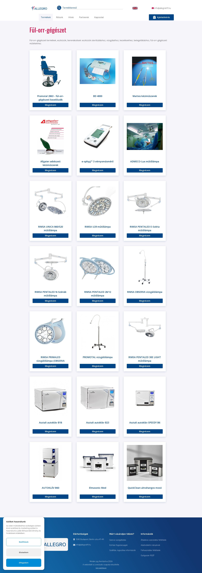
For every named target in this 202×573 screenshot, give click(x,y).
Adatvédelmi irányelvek (150, 545)
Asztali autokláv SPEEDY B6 (144, 422)
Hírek (71, 17)
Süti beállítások (101, 568)
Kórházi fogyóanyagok (118, 545)
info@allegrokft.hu (161, 8)
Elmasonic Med (97, 487)
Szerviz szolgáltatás (117, 540)
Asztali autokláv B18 (50, 422)
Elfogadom (23, 563)
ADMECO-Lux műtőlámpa (144, 161)
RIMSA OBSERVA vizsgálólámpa (144, 291)
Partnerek (84, 17)
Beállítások (23, 542)
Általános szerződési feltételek (153, 540)
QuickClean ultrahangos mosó (145, 487)
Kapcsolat (99, 17)
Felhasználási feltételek (150, 550)
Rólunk (59, 17)
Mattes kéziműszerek (145, 96)
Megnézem (50, 105)
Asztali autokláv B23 (97, 422)
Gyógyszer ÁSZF (147, 555)
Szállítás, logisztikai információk (122, 550)
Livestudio (98, 565)
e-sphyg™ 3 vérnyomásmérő (97, 161)
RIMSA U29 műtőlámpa (98, 226)
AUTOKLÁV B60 (50, 487)
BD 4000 (97, 96)
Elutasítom (23, 552)
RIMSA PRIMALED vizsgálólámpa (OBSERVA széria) (50, 361)
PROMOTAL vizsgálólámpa (98, 357)
